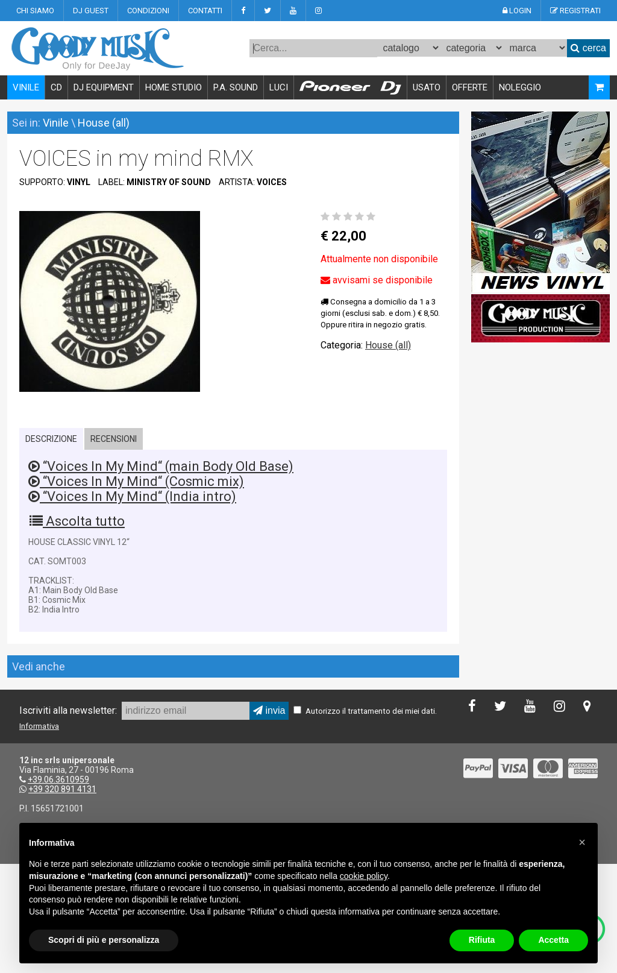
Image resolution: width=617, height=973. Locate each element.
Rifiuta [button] (482, 940)
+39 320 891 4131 (62, 789)
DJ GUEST (90, 10)
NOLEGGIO (520, 87)
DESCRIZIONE (51, 439)
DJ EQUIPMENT (104, 87)
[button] (582, 842)
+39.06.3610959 (58, 779)
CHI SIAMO (35, 10)
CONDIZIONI (148, 10)
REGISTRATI (575, 10)
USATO (426, 87)
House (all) (104, 122)
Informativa (39, 726)
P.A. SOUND (235, 87)
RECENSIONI (113, 439)
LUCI (278, 87)
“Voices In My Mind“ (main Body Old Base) (160, 466)
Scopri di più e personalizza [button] (103, 940)
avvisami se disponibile (377, 280)
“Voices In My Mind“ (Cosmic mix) (136, 481)
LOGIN (517, 10)
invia (269, 710)
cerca (588, 48)
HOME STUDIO (173, 87)
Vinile (56, 122)
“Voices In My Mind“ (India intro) (132, 496)
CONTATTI (205, 10)
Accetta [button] (553, 940)
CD (56, 87)
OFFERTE (469, 87)
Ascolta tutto (77, 521)
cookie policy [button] (363, 876)
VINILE (26, 87)
